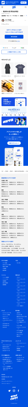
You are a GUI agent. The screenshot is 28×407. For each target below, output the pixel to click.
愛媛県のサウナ (12, 228)
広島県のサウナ (4, 225)
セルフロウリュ (9, 244)
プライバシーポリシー (5, 383)
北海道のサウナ (4, 182)
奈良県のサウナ (12, 218)
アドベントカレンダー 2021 (21, 293)
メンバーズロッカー (21, 346)
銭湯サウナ (11, 246)
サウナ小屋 (3, 252)
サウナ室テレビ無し (5, 248)
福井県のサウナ (4, 203)
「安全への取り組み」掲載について (7, 369)
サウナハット (5, 316)
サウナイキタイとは (7, 345)
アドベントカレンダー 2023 (21, 286)
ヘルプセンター (20, 357)
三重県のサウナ (4, 211)
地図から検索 (5, 266)
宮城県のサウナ (4, 184)
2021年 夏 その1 (6, 323)
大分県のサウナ (12, 235)
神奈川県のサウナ (5, 196)
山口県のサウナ (12, 225)
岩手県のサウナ (20, 182)
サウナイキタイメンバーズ (21, 344)
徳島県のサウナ (20, 225)
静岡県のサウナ (12, 208)
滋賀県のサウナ (4, 216)
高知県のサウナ (20, 228)
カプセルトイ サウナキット (21, 328)
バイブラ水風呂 (14, 248)
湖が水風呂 (9, 252)
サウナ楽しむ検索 (20, 320)
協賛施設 (18, 348)
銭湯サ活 (18, 336)
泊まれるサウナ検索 (7, 264)
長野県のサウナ (20, 203)
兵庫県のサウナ (4, 218)
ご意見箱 (18, 361)
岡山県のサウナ (20, 223)
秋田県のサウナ (12, 184)
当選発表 (4, 281)
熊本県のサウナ (4, 235)
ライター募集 (19, 306)
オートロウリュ (17, 244)
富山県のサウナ (12, 201)
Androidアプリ (6, 350)
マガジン (18, 277)
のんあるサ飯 (19, 314)
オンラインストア (6, 313)
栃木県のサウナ (12, 191)
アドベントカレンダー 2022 (21, 289)
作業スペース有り (15, 250)
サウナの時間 (19, 332)
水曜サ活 (18, 313)
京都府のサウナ (12, 216)
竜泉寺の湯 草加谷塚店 (10, 11)
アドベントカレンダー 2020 (21, 296)
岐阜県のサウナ (4, 208)
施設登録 (4, 270)
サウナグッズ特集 (6, 314)
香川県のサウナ (4, 228)
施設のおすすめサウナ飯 (22, 316)
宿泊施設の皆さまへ (7, 359)
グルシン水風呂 (4, 246)
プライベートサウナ (17, 252)
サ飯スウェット (6, 318)
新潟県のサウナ (4, 201)
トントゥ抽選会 (6, 277)
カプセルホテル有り (5, 250)
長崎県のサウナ (20, 233)
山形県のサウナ (20, 184)
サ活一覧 (18, 263)
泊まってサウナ (20, 334)
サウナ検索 (5, 263)
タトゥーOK (21, 248)
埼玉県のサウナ (4, 194)
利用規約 (3, 379)
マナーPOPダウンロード (7, 363)
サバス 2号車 (19, 325)
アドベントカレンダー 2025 (21, 279)
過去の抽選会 (5, 283)
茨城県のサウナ (4, 191)
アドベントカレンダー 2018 (21, 303)
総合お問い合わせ (20, 359)
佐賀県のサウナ (12, 233)
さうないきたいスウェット (7, 321)
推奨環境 (3, 374)
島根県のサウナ (12, 223)
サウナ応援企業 (20, 330)
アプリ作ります (20, 318)
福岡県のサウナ (4, 233)
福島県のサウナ (4, 186)
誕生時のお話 (5, 346)
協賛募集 (4, 284)
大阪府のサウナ (20, 216)
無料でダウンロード (14, 143)
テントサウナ (23, 250)
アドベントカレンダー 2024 (21, 283)
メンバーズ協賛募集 (7, 366)
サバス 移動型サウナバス (21, 322)
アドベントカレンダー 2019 (21, 300)
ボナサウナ (17, 246)
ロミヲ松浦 (8, 20)
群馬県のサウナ (20, 191)
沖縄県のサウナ (13, 237)
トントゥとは (5, 279)
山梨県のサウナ (12, 203)
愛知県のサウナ (20, 208)
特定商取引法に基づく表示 (6, 377)
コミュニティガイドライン (6, 381)
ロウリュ (3, 244)
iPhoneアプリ (5, 348)
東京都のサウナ (20, 194)
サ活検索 (4, 268)
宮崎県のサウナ (20, 235)
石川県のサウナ (20, 201)
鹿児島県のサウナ (5, 237)
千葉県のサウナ (12, 194)
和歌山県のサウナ (21, 218)
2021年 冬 (5, 327)
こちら (18, 41)
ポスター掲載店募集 (7, 361)
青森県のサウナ (12, 182)
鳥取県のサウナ (4, 223)
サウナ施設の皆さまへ (7, 357)
